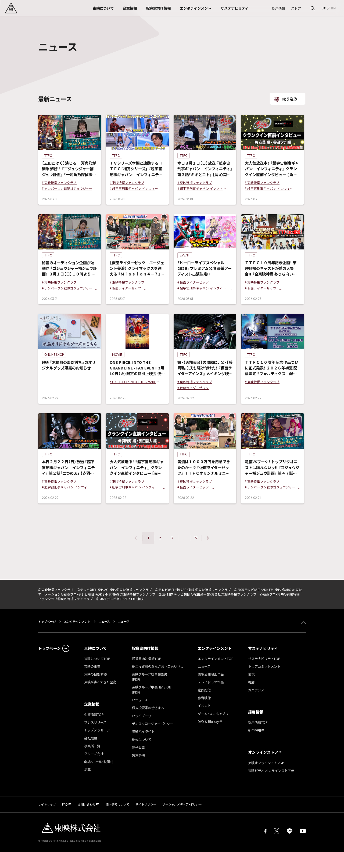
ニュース (104, 621)
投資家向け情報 (145, 648)
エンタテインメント (77, 621)
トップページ (47, 621)
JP (324, 8)
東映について (95, 648)
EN (333, 8)
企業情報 (91, 704)
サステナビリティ (263, 648)
